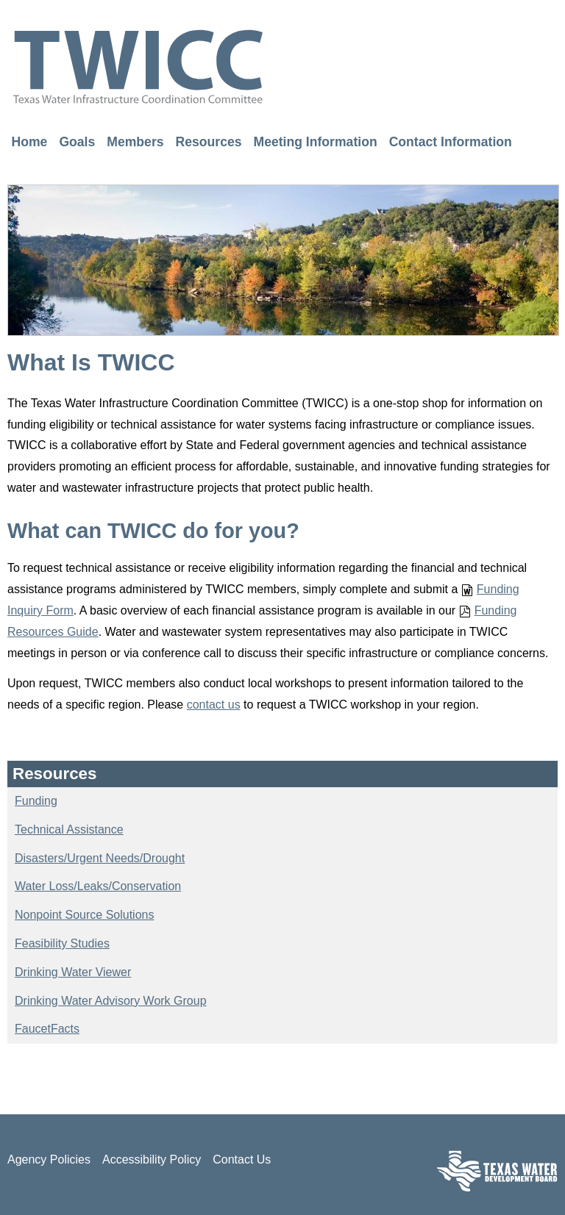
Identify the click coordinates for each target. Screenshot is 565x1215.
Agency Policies (48, 1159)
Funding (36, 801)
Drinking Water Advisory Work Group (111, 1000)
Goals (77, 141)
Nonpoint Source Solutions (84, 914)
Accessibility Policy (151, 1159)
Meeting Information (315, 141)
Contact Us (242, 1159)
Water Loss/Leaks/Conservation (98, 886)
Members (135, 141)
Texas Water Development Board (497, 1170)
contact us (214, 704)
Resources (209, 141)
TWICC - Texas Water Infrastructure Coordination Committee (138, 66)
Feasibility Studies (62, 943)
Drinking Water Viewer (73, 972)
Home (30, 141)
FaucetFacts (47, 1028)
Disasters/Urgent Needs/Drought (100, 858)
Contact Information (450, 141)
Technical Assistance (69, 829)
